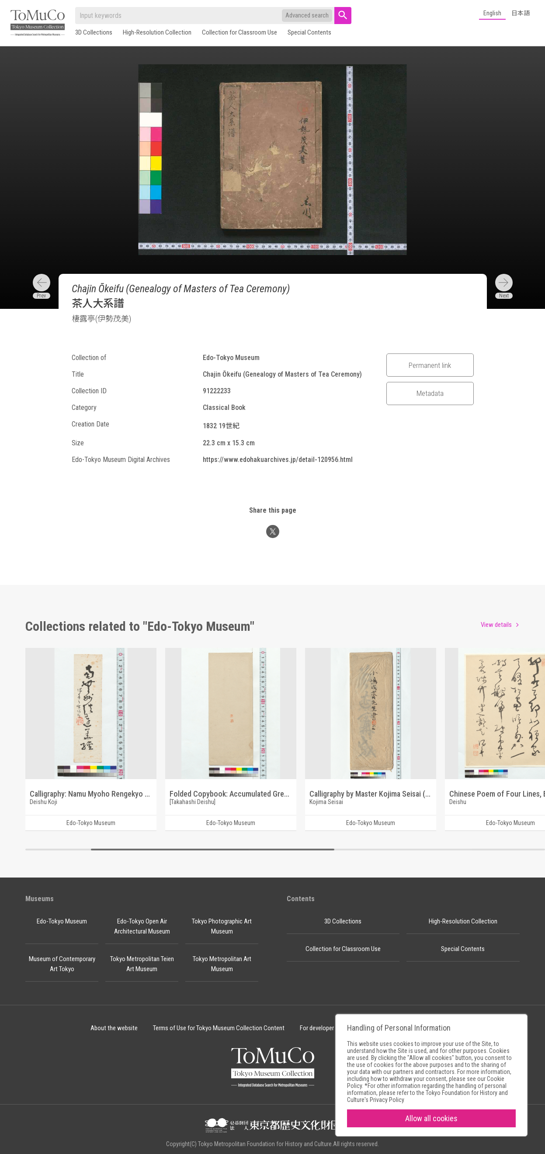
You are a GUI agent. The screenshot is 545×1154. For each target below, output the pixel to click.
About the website (114, 1028)
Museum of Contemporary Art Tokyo (62, 964)
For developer (317, 1028)
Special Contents (309, 32)
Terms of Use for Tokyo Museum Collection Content (219, 1028)
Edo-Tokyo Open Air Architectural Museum (142, 926)
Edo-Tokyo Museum (62, 921)
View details (496, 625)
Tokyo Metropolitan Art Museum (222, 964)
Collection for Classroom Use (239, 32)
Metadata (430, 393)
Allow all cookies (431, 1118)
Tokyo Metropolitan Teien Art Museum (142, 964)
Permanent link (430, 365)
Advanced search (307, 15)
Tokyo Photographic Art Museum (222, 926)
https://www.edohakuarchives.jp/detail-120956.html (278, 459)
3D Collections (93, 32)
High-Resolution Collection (157, 32)
